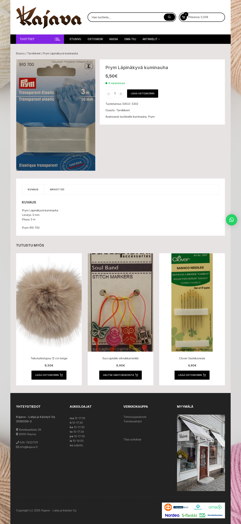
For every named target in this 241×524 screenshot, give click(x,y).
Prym (151, 116)
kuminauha (139, 116)
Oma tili (130, 39)
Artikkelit (151, 39)
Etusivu (75, 39)
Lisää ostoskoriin (142, 93)
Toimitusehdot (132, 421)
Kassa (113, 39)
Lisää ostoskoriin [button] (49, 375)
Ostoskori (95, 39)
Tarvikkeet (33, 53)
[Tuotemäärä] (114, 93)
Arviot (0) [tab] (57, 189)
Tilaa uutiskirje (132, 439)
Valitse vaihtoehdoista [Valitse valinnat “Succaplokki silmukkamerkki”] (120, 375)
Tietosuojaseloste (134, 417)
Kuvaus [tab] (33, 189)
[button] (89, 66)
